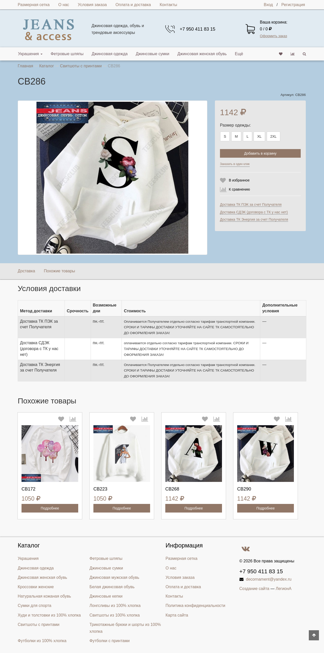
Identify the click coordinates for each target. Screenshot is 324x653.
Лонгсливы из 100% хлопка (115, 605)
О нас (63, 5)
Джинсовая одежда (110, 54)
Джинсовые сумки (152, 54)
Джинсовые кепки (106, 596)
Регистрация (293, 5)
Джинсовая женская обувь (202, 54)
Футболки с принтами (110, 641)
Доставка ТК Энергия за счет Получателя (254, 219)
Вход (268, 5)
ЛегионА (284, 588)
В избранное (239, 180)
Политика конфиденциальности (195, 605)
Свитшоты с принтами (38, 624)
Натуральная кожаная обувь (44, 596)
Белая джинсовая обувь (112, 587)
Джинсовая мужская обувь (114, 577)
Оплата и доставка (133, 5)
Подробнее (50, 508)
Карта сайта (177, 615)
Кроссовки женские (36, 587)
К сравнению (239, 189)
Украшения (30, 54)
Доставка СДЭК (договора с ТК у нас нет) (254, 212)
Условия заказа (92, 5)
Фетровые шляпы (67, 54)
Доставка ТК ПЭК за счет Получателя (250, 204)
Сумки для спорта (34, 605)
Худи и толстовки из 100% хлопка (49, 615)
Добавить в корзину (260, 153)
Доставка (26, 271)
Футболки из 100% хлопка (42, 641)
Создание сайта (254, 588)
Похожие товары (59, 271)
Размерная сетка (34, 5)
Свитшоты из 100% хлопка (115, 615)
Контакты (168, 5)
